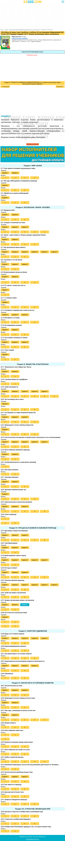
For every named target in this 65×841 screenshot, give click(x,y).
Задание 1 (5, 173)
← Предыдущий (5, 86)
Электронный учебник (20, 38)
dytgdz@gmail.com (32, 839)
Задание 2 (15, 173)
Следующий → (60, 86)
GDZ (33, 1)
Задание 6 (54, 252)
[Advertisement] (32, 16)
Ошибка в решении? (32, 144)
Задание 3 (25, 227)
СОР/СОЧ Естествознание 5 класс (32, 52)
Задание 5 (44, 252)
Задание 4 (35, 252)
